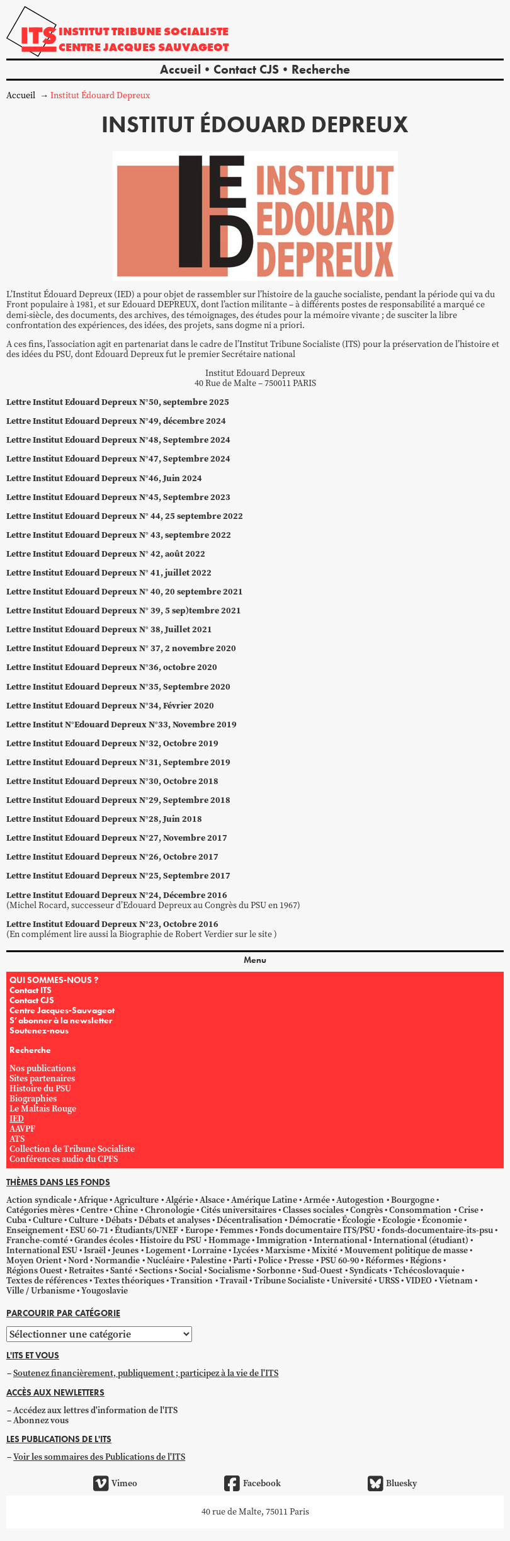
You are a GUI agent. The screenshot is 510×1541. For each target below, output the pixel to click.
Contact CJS (246, 69)
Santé (121, 1271)
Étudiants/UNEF (146, 1230)
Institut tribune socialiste (144, 31)
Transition (192, 1281)
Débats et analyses (174, 1220)
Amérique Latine (264, 1200)
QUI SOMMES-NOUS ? (53, 980)
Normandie (117, 1260)
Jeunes (125, 1250)
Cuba (16, 1220)
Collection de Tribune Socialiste (72, 1149)
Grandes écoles (103, 1240)
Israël (95, 1250)
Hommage (229, 1240)
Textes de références (47, 1281)
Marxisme (285, 1250)
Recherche (321, 69)
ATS (17, 1139)
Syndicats (368, 1271)
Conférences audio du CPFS (63, 1159)
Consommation (420, 1210)
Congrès (366, 1210)
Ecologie (399, 1220)
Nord (78, 1260)
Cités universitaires (238, 1210)
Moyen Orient (34, 1260)
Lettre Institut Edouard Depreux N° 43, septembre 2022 (118, 535)
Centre (94, 1210)
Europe (199, 1230)
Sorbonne (276, 1271)
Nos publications (42, 1068)
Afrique (93, 1200)
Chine (126, 1210)
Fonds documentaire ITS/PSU (317, 1230)
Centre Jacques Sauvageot (144, 47)
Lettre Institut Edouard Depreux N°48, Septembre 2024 (118, 440)
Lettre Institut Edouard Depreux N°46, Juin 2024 (104, 478)
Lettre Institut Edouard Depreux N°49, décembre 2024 (116, 421)
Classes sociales (313, 1210)
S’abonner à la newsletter (60, 1020)
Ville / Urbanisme (40, 1291)
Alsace (212, 1200)
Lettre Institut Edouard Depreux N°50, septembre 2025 (117, 402)
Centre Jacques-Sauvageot (62, 1010)
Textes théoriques (129, 1281)
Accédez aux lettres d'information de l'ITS (95, 1410)
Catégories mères (40, 1210)
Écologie (358, 1220)
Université (351, 1281)
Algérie (179, 1200)
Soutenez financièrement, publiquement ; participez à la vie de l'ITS (145, 1373)
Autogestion (360, 1200)
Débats (118, 1220)
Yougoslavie (104, 1291)
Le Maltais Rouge (42, 1109)
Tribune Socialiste (289, 1281)
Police (270, 1260)
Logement (165, 1250)
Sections (156, 1271)
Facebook (252, 1484)
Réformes (384, 1260)
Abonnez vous (41, 1420)
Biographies (33, 1099)
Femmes (236, 1230)
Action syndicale (39, 1200)
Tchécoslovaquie (427, 1271)
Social (190, 1271)
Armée (316, 1200)
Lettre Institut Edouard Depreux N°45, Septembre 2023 (118, 497)
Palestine (209, 1260)
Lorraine (209, 1250)
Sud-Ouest (322, 1271)
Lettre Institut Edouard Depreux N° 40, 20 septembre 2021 (124, 592)
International (340, 1240)
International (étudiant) (420, 1240)
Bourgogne (412, 1200)
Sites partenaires (42, 1078)
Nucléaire (165, 1260)
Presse (301, 1260)
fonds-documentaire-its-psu (437, 1230)
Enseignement (35, 1230)
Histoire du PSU (40, 1089)
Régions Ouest (34, 1271)
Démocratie (312, 1220)
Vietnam (456, 1281)
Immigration (281, 1240)
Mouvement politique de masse (406, 1250)
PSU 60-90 (339, 1260)
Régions (425, 1260)
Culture (47, 1220)
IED (16, 1119)
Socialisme (229, 1271)
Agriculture (136, 1200)
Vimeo (115, 1484)
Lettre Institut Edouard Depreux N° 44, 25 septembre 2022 (124, 516)
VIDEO (418, 1281)
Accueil (180, 69)
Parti (242, 1260)
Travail (233, 1281)
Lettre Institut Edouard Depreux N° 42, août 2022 (105, 554)
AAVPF (22, 1129)
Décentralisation (250, 1220)
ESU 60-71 (89, 1230)
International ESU (41, 1250)
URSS (388, 1281)
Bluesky (392, 1484)
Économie (442, 1220)
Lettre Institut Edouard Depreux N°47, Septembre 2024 (118, 459)
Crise (468, 1210)
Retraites (86, 1271)
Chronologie (170, 1210)
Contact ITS (30, 990)
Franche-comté (37, 1240)
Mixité (324, 1250)
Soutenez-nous (39, 1030)
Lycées (246, 1250)
